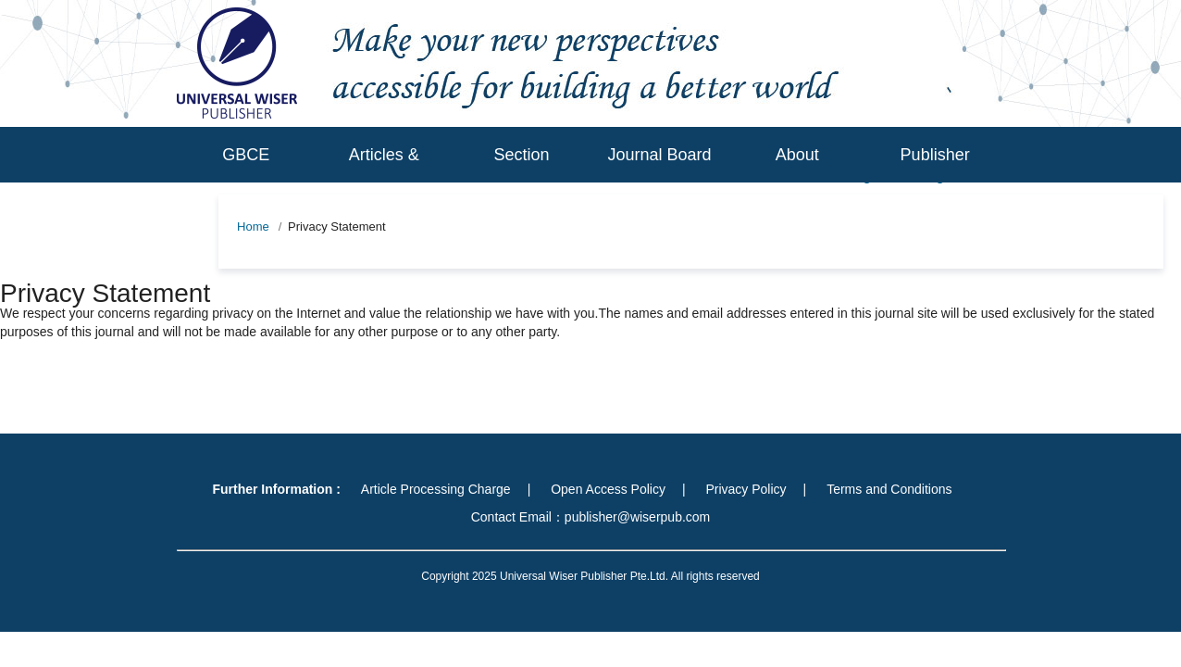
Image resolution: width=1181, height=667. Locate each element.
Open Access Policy (608, 489)
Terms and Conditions (889, 489)
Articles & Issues (384, 182)
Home (253, 226)
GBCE (245, 154)
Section (522, 154)
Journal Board (659, 154)
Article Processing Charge (436, 489)
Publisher (935, 154)
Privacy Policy (745, 489)
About (797, 154)
